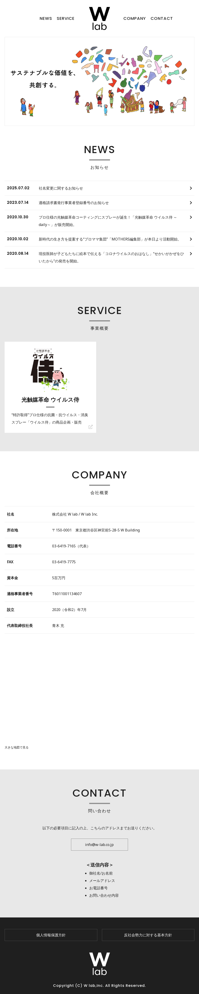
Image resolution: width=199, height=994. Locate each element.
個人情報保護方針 (51, 935)
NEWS (46, 18)
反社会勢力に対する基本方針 (148, 935)
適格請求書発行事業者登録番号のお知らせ (74, 202)
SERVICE (65, 18)
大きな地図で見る (17, 747)
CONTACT (162, 18)
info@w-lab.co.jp (99, 844)
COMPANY (134, 18)
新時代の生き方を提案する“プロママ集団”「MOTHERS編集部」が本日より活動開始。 (110, 239)
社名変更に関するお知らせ (61, 188)
